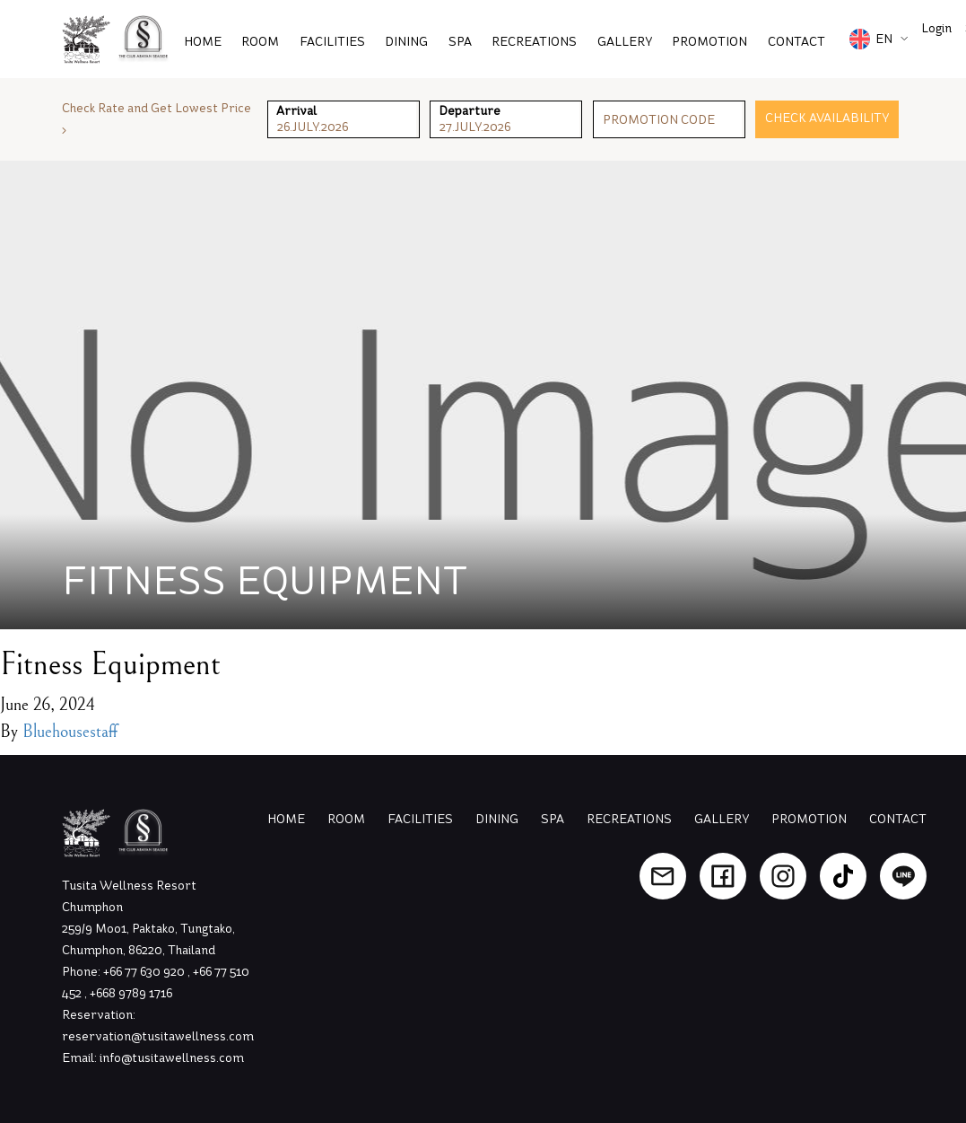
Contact (796, 41)
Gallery (624, 41)
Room (260, 41)
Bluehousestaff (69, 732)
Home (203, 41)
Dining (406, 41)
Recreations (534, 41)
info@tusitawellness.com (172, 1058)
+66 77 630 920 (145, 971)
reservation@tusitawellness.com (158, 1036)
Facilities (332, 41)
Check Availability (827, 118)
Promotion (809, 819)
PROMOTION (709, 41)
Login (936, 28)
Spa (460, 41)
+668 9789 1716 (131, 993)
